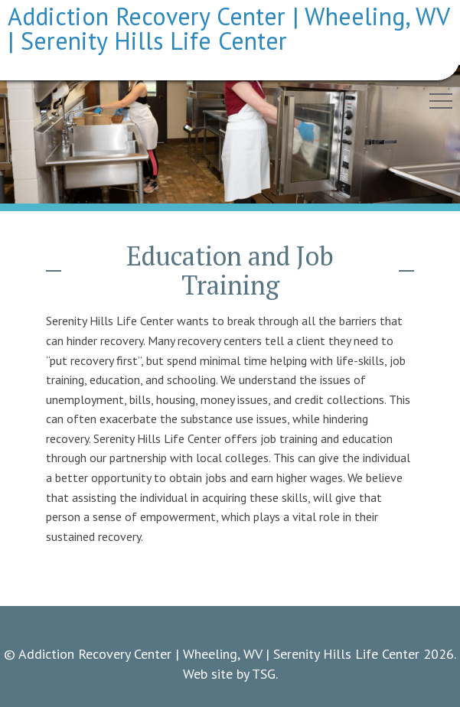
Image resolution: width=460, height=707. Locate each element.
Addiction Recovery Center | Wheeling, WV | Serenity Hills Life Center (228, 28)
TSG (264, 674)
